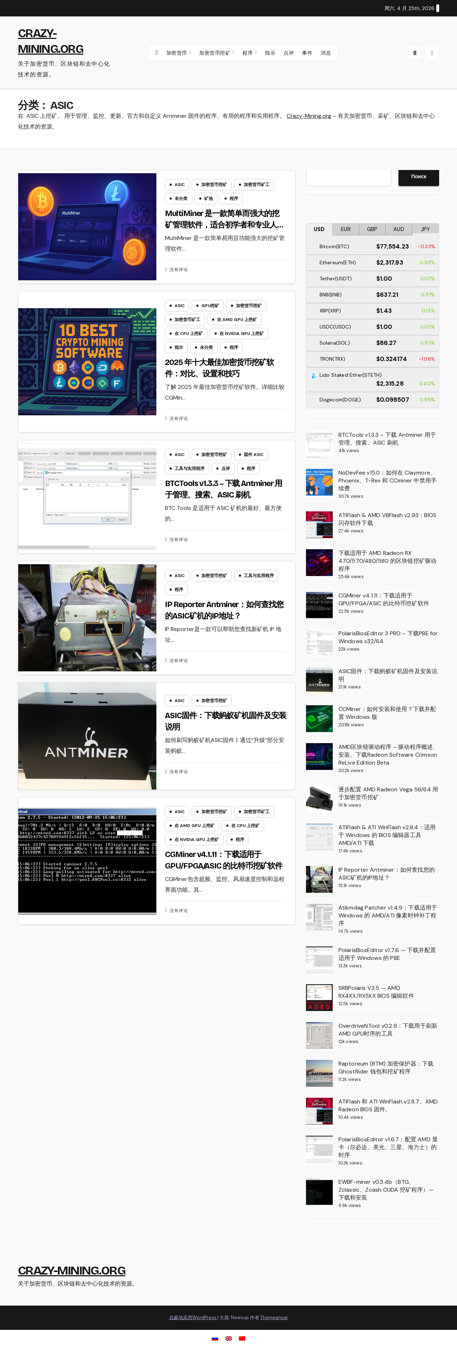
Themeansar (274, 1318)
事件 (307, 53)
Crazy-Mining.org (309, 116)
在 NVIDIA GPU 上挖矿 (242, 334)
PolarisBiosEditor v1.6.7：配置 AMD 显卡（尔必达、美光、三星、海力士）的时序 (388, 1147)
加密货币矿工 (257, 184)
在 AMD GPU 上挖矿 (237, 321)
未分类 (181, 198)
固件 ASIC (253, 457)
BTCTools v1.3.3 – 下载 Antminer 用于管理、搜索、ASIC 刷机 (387, 438)
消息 (326, 53)
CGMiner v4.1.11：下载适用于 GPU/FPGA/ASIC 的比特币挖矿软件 (383, 599)
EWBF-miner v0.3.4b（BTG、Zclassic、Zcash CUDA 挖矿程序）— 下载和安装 (386, 1189)
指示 (270, 53)
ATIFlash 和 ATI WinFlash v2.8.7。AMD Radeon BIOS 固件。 (388, 1105)
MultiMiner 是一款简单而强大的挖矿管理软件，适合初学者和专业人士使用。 (224, 225)
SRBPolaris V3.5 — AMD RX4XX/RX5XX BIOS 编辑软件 (376, 992)
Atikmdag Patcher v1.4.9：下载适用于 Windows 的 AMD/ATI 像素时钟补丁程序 (387, 915)
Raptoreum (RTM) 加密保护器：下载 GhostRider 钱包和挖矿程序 (386, 1067)
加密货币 (177, 53)
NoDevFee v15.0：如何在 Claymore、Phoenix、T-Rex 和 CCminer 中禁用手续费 (387, 480)
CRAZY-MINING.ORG (71, 1270)
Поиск (418, 176)
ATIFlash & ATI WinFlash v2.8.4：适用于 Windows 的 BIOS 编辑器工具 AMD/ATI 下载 (387, 835)
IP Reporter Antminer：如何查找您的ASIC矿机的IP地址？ (386, 873)
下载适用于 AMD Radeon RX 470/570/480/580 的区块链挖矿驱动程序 (387, 560)
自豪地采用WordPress (193, 1318)
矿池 (208, 198)
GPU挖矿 (210, 307)
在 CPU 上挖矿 (189, 334)
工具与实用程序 (190, 471)
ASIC (180, 184)
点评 (288, 53)
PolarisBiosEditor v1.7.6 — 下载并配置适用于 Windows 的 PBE (387, 954)
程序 (248, 53)
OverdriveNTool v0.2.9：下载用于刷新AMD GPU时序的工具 (388, 1029)
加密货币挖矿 (215, 53)
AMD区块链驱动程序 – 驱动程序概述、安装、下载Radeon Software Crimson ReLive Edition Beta (388, 754)
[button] (415, 53)
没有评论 (179, 269)
